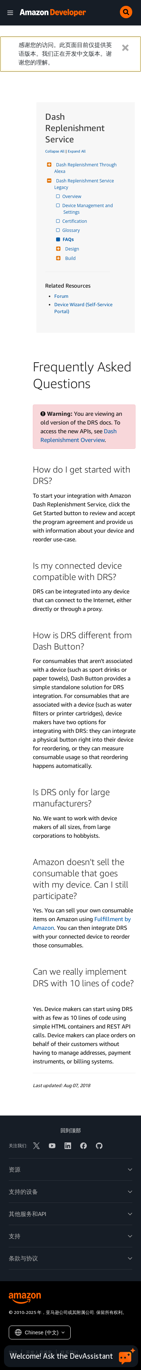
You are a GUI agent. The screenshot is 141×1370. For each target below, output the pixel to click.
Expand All (77, 151)
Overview (72, 196)
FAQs (68, 239)
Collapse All (54, 151)
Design (71, 249)
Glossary (71, 230)
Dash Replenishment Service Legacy (84, 184)
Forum (61, 296)
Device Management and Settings (88, 208)
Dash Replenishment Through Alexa (86, 168)
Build (69, 258)
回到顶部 (70, 1130)
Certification (75, 221)
